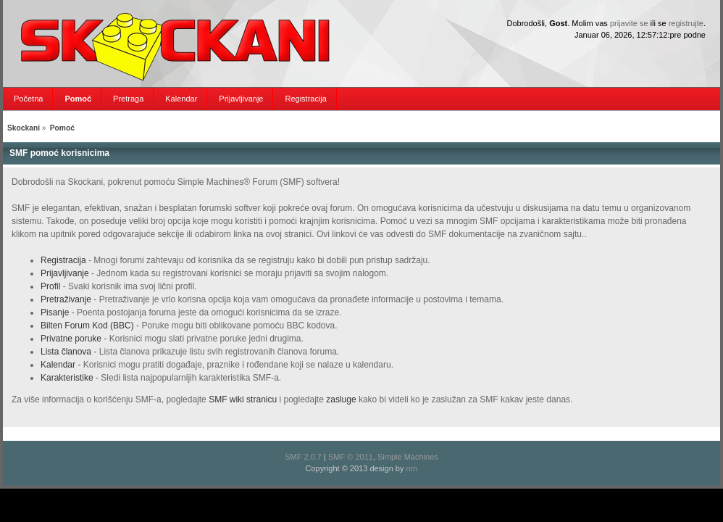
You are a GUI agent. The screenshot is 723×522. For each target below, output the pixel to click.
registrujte (686, 23)
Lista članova (66, 352)
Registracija (63, 260)
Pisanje (55, 312)
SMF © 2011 (350, 456)
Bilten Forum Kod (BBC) (88, 325)
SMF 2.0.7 (303, 456)
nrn (412, 468)
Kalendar (58, 365)
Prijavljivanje (65, 273)
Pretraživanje (66, 299)
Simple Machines (407, 456)
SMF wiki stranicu (243, 399)
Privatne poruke (71, 339)
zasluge (341, 399)
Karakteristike (67, 378)
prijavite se (629, 23)
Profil (50, 286)
